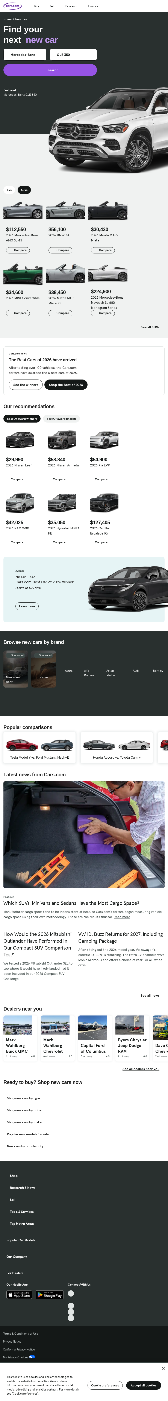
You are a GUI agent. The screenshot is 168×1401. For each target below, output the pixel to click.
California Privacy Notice (19, 1349)
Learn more (27, 606)
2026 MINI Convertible (23, 298)
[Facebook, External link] (71, 1300)
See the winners (25, 385)
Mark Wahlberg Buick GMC (17, 1045)
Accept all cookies (143, 1385)
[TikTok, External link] (71, 1293)
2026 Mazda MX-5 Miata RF (61, 300)
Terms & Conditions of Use (20, 1333)
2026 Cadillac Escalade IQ (100, 530)
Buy (36, 6)
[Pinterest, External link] (71, 1318)
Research (71, 6)
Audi (136, 671)
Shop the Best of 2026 (66, 385)
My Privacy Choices (19, 1357)
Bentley (158, 671)
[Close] (163, 1368)
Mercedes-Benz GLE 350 (20, 95)
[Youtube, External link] (71, 1306)
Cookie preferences (105, 1385)
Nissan (43, 677)
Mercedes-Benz (13, 679)
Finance (93, 6)
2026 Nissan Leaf (19, 465)
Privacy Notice (12, 1341)
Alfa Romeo (89, 673)
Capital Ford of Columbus (93, 1048)
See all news (153, 995)
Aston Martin (110, 673)
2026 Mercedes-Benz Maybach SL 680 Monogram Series (107, 302)
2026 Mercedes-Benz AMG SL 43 (22, 237)
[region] (84, 1381)
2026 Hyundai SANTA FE (64, 530)
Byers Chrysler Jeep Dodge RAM (132, 1045)
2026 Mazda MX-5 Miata (104, 237)
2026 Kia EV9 (100, 465)
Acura (69, 671)
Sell (52, 6)
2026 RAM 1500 (17, 528)
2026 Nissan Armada (63, 465)
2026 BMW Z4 (58, 235)
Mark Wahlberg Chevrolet (53, 1045)
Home (7, 19)
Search (50, 70)
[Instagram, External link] (71, 1312)
